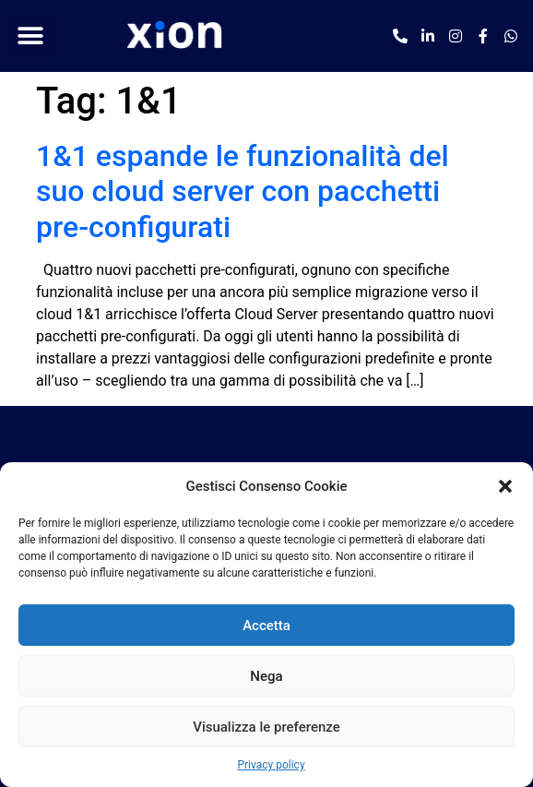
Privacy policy (270, 764)
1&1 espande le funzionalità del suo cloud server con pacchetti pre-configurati (242, 191)
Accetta (266, 625)
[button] (505, 486)
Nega (266, 676)
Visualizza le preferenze (266, 727)
